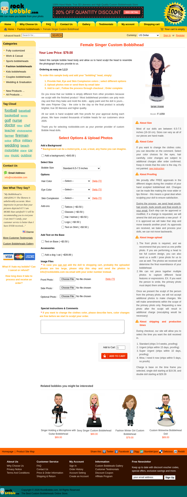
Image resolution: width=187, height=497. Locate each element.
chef (27, 125)
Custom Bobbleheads (120, 4)
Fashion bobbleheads (28, 29)
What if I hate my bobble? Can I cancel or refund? (18, 268)
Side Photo (46, 288)
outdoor (26, 155)
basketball (12, 115)
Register (180, 35)
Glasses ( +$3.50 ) (74, 212)
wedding (12, 145)
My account (128, 24)
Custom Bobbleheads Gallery (18, 243)
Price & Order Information (50, 472)
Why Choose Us (28, 24)
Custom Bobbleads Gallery (109, 465)
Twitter (110, 451)
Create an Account (79, 476)
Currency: (131, 35)
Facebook (124, 451)
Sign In (167, 35)
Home (7, 24)
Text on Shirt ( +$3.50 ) (77, 227)
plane (23, 150)
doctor (10, 125)
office (16, 140)
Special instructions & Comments (59, 308)
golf (8, 120)
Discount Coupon (104, 472)
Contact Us (66, 24)
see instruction (156, 168)
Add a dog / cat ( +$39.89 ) (58, 254)
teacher (10, 130)
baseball (25, 110)
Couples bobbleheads (18, 76)
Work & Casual (14, 55)
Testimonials (106, 24)
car (30, 150)
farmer (9, 135)
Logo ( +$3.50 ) (73, 222)
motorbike (12, 150)
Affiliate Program (103, 476)
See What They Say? (16, 187)
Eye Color (46, 189)
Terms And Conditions (18, 472)
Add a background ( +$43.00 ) (60, 155)
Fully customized (15, 50)
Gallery (86, 24)
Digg (136, 451)
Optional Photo (48, 297)
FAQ (48, 24)
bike (7, 155)
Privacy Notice (14, 469)
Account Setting (77, 472)
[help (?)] (96, 180)
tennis (24, 115)
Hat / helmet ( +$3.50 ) (76, 217)
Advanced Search (12, 35)
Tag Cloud (9, 103)
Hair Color (46, 181)
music (15, 155)
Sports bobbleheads (17, 61)
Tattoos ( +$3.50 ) (74, 207)
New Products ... (15, 90)
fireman (21, 135)
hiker (20, 125)
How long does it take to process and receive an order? (18, 279)
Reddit (181, 451)
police (8, 140)
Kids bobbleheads (16, 71)
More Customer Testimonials (18, 238)
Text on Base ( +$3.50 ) (57, 241)
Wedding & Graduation (19, 82)
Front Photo (47, 279)
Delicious (168, 451)
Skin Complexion (50, 198)
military (27, 140)
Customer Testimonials (107, 469)
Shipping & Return (46, 476)
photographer (24, 130)
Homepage (7, 451)
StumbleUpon (151, 451)
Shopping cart (152, 24)
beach (24, 145)
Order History (76, 469)
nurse (17, 120)
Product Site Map (25, 451)
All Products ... (14, 94)
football (11, 110)
